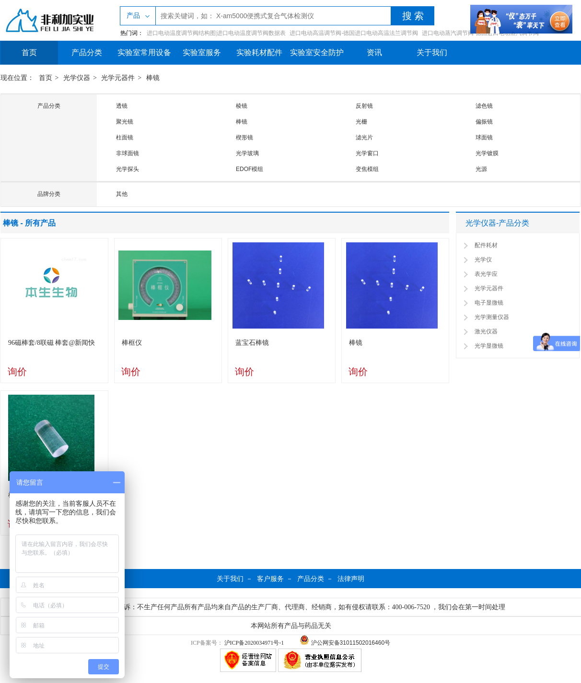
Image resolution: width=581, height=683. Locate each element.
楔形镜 (244, 137)
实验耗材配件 (259, 52)
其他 (122, 194)
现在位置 (13, 77)
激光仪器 (486, 331)
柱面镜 (124, 137)
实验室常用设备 (144, 52)
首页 (29, 52)
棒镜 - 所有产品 (29, 223)
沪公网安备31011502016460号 (345, 642)
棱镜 (241, 105)
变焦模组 (367, 169)
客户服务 (270, 578)
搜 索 (413, 16)
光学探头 (127, 169)
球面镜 (484, 137)
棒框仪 (132, 342)
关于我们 (432, 52)
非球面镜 (127, 153)
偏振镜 (484, 121)
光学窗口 (367, 153)
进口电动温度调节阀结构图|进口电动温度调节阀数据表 (216, 33)
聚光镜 (124, 121)
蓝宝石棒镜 (252, 342)
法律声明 (350, 578)
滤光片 (364, 137)
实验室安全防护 (317, 52)
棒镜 (153, 77)
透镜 (122, 105)
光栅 (361, 121)
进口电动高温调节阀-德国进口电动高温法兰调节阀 (354, 33)
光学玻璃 (247, 153)
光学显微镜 (489, 345)
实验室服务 (202, 52)
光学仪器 (76, 77)
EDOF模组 (249, 169)
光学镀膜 (487, 153)
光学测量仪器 (492, 317)
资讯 (374, 52)
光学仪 (483, 259)
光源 (481, 169)
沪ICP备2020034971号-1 (254, 642)
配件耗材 (486, 245)
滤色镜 (484, 105)
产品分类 (86, 52)
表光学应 (486, 274)
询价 (17, 371)
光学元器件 (118, 77)
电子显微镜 (489, 302)
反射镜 (364, 105)
